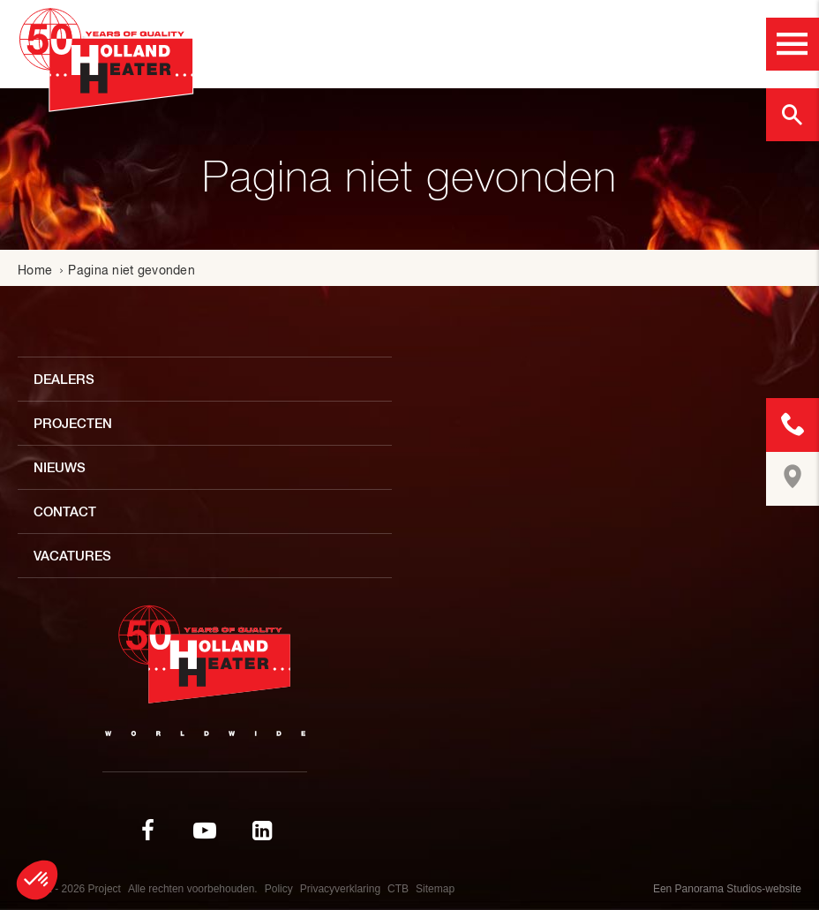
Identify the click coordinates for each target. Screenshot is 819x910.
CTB (398, 889)
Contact (65, 511)
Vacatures (72, 555)
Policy (279, 889)
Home (35, 270)
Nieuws (60, 467)
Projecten (73, 423)
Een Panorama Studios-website (727, 889)
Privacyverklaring (340, 889)
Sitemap (435, 889)
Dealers (64, 379)
